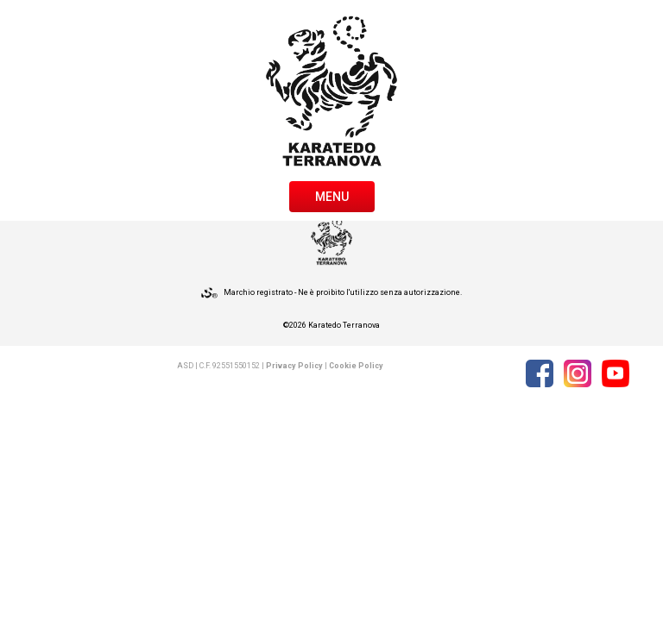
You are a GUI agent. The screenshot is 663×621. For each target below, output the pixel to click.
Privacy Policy (294, 365)
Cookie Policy (356, 365)
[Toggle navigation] (332, 195)
